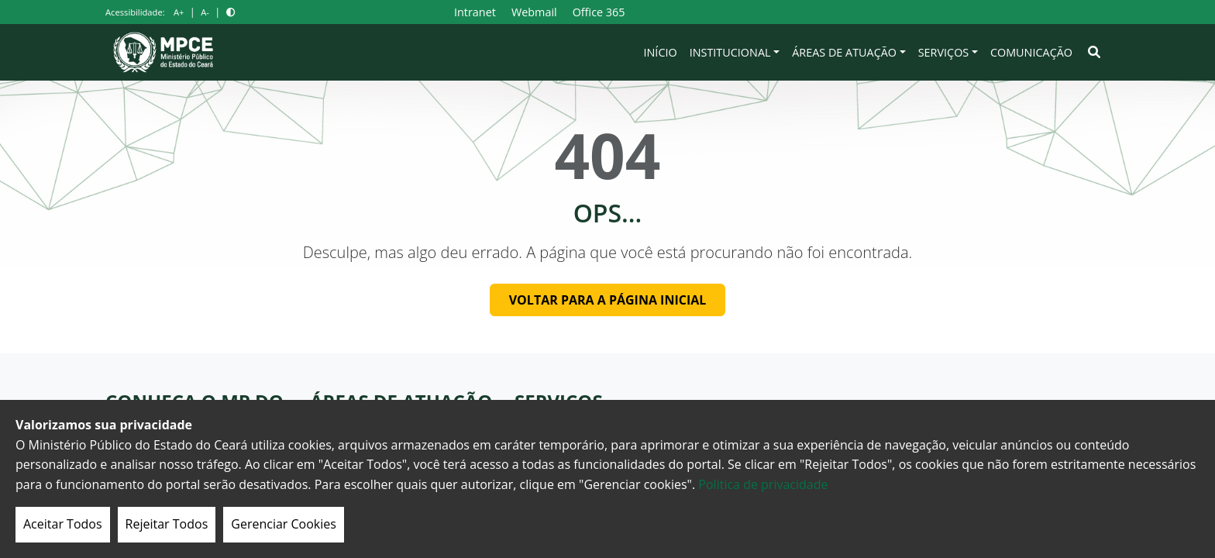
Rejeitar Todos (167, 523)
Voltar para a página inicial (608, 299)
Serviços (943, 52)
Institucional (730, 52)
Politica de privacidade (763, 484)
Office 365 (599, 12)
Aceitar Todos (62, 523)
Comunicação (1031, 52)
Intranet (475, 12)
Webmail (534, 12)
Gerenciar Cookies (283, 523)
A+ (179, 12)
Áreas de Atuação (844, 52)
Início (660, 52)
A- (205, 12)
